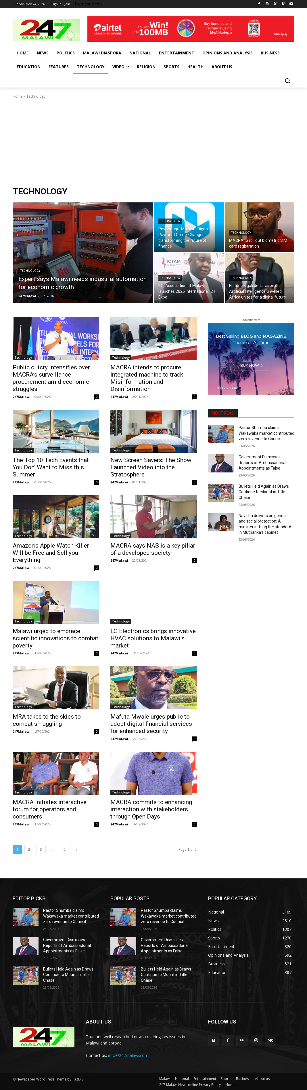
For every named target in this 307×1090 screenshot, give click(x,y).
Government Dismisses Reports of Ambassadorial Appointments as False (262, 462)
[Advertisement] (153, 142)
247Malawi (21, 396)
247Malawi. (119, 653)
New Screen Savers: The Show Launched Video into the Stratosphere (150, 467)
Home (18, 96)
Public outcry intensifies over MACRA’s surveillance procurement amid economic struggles (51, 378)
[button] (287, 81)
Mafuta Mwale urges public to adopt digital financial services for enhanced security (151, 723)
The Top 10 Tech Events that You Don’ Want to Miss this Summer (51, 467)
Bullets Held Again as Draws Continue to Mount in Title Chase (264, 492)
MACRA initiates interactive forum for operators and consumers (50, 809)
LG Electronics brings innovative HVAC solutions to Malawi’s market (153, 638)
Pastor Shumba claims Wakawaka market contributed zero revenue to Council (266, 433)
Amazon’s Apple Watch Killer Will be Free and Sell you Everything (51, 552)
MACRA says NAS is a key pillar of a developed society (152, 549)
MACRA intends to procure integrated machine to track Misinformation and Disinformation (146, 378)
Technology (30, 270)
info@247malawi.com (128, 1055)
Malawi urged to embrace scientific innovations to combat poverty (55, 638)
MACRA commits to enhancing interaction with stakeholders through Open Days (151, 809)
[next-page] (76, 849)
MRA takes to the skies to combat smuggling (47, 720)
